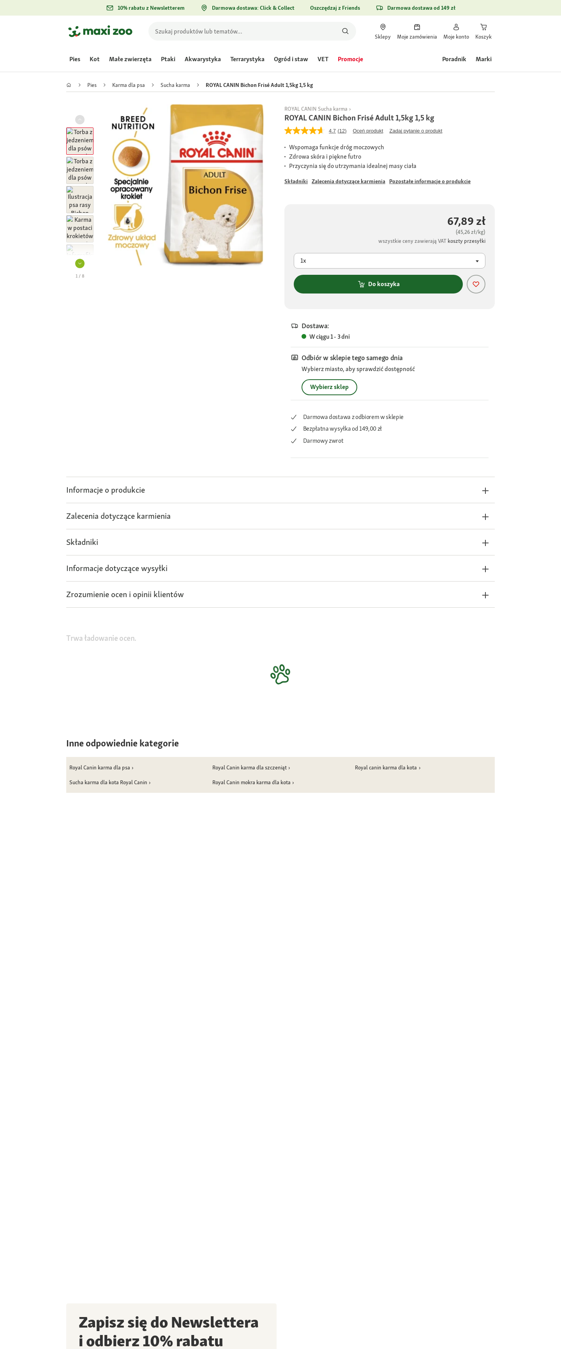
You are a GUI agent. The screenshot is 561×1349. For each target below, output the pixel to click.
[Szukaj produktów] (345, 31)
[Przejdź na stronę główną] (100, 31)
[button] (80, 263)
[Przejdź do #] (296, 181)
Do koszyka (378, 284)
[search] (252, 31)
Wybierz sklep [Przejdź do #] (329, 387)
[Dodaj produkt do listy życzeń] (476, 284)
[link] (383, 31)
